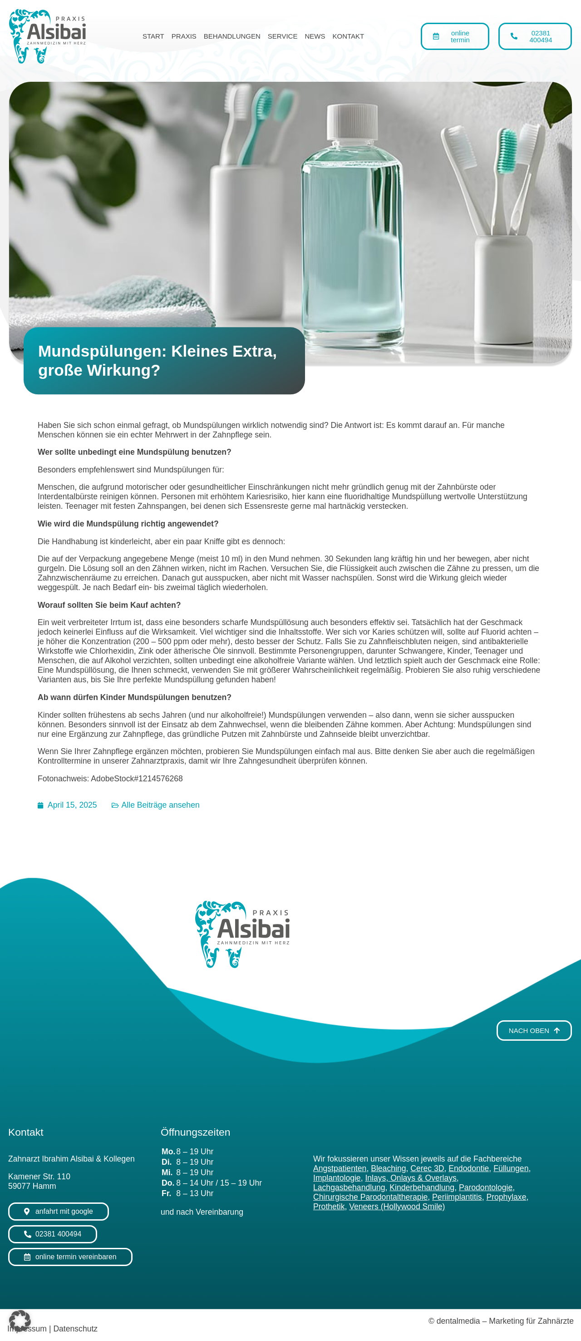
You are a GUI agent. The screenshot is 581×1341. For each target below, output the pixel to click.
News (315, 36)
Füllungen (510, 1168)
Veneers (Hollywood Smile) (397, 1206)
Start (153, 36)
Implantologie (337, 1177)
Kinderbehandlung (421, 1187)
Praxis (184, 36)
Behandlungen (232, 36)
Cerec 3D (427, 1168)
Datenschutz (75, 1328)
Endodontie (468, 1168)
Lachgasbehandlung (349, 1187)
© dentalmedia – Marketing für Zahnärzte (501, 1321)
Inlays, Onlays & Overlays (410, 1177)
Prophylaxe (506, 1197)
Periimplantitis (457, 1197)
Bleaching (388, 1168)
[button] (20, 1321)
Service (283, 36)
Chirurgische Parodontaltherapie (370, 1197)
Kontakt (348, 36)
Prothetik (329, 1206)
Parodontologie (485, 1187)
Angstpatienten (339, 1168)
